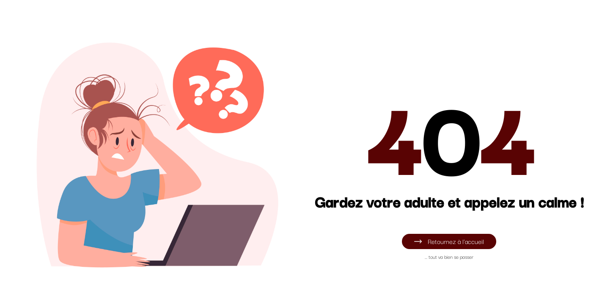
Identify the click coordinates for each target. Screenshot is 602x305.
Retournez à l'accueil (449, 241)
